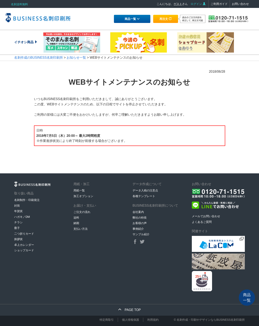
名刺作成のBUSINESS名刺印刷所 (38, 57)
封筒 (17, 205)
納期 (76, 223)
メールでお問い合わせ (206, 216)
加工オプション (83, 196)
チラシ (18, 222)
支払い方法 (80, 228)
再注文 (165, 19)
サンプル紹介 (141, 234)
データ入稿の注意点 (145, 190)
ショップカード (24, 250)
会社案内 (138, 212)
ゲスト (178, 3)
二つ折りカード (24, 233)
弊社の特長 (140, 217)
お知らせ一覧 (76, 57)
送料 (76, 217)
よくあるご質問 (202, 221)
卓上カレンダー (24, 244)
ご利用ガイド (219, 3)
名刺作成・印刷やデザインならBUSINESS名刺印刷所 (211, 319)
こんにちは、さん (172, 3)
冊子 (17, 228)
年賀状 (18, 211)
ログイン (198, 3)
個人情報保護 (130, 319)
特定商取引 (107, 319)
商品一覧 (132, 19)
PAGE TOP (129, 310)
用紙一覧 (79, 190)
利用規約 (153, 319)
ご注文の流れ (81, 212)
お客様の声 (140, 223)
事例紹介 (138, 228)
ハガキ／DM (22, 216)
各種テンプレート (144, 196)
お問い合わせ (240, 3)
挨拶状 (18, 239)
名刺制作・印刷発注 (27, 200)
